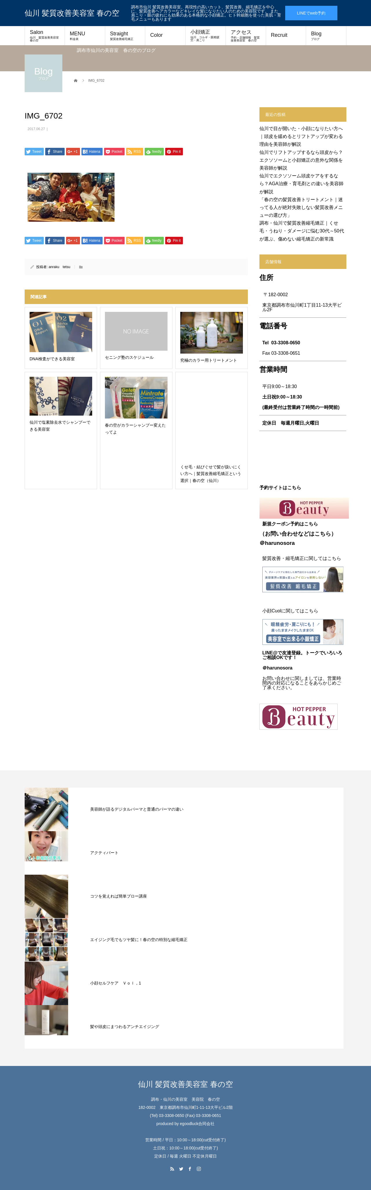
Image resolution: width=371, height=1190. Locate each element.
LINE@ (269, 652)
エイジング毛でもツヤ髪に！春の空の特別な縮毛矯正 (139, 939)
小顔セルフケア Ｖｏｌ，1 (115, 983)
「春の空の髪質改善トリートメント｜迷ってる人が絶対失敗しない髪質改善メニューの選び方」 (301, 207)
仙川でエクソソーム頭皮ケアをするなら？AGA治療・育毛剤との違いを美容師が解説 (301, 183)
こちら (322, 534)
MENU (85, 36)
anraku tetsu (59, 267)
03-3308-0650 (285, 342)
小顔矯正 (205, 35)
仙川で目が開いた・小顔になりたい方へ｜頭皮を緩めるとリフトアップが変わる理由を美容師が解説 (301, 136)
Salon (46, 35)
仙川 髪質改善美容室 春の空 (72, 13)
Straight (125, 36)
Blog (326, 36)
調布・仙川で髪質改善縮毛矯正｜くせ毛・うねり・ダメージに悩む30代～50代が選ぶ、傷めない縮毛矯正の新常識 (301, 231)
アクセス (246, 35)
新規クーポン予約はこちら (290, 523)
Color (156, 35)
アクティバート (104, 852)
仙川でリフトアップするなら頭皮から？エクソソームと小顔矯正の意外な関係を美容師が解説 (301, 160)
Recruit (279, 35)
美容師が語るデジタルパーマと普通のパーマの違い (136, 809)
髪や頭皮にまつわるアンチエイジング (124, 1026)
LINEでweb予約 (311, 13)
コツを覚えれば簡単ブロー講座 (118, 896)
